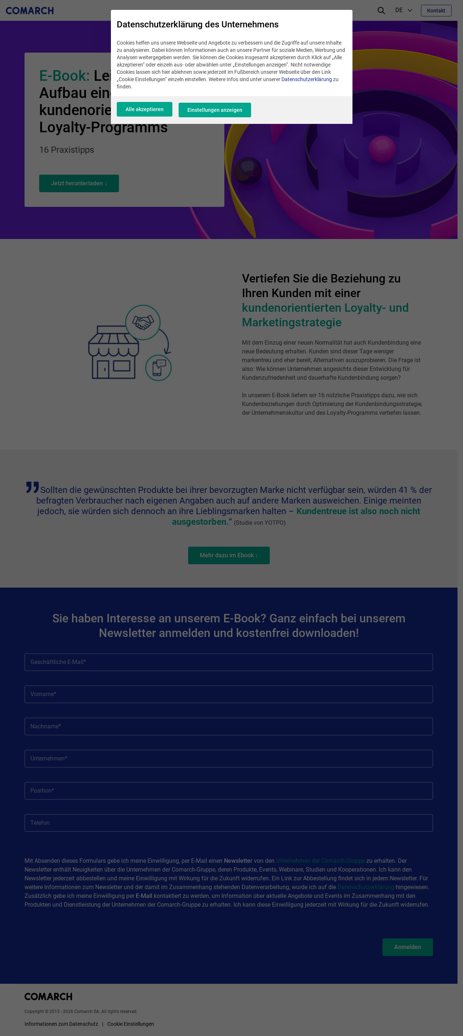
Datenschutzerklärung (306, 83)
